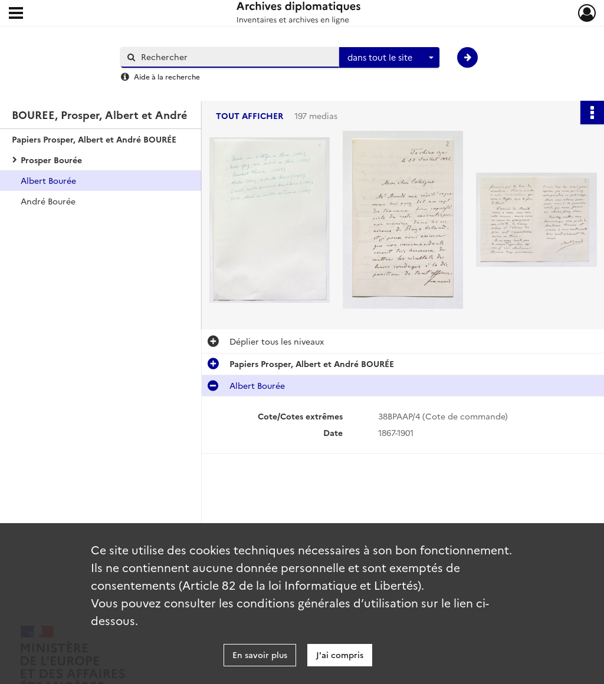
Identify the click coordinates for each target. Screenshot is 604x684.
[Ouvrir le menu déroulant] (16, 14)
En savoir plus (259, 654)
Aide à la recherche (167, 76)
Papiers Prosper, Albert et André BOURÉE (94, 139)
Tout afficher (249, 115)
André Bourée (48, 201)
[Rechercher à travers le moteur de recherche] (236, 57)
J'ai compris (339, 654)
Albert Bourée (48, 180)
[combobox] (389, 57)
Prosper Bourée (51, 160)
